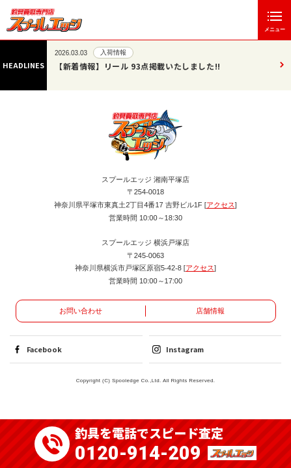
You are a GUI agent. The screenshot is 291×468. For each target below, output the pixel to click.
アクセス (220, 205)
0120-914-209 (138, 453)
